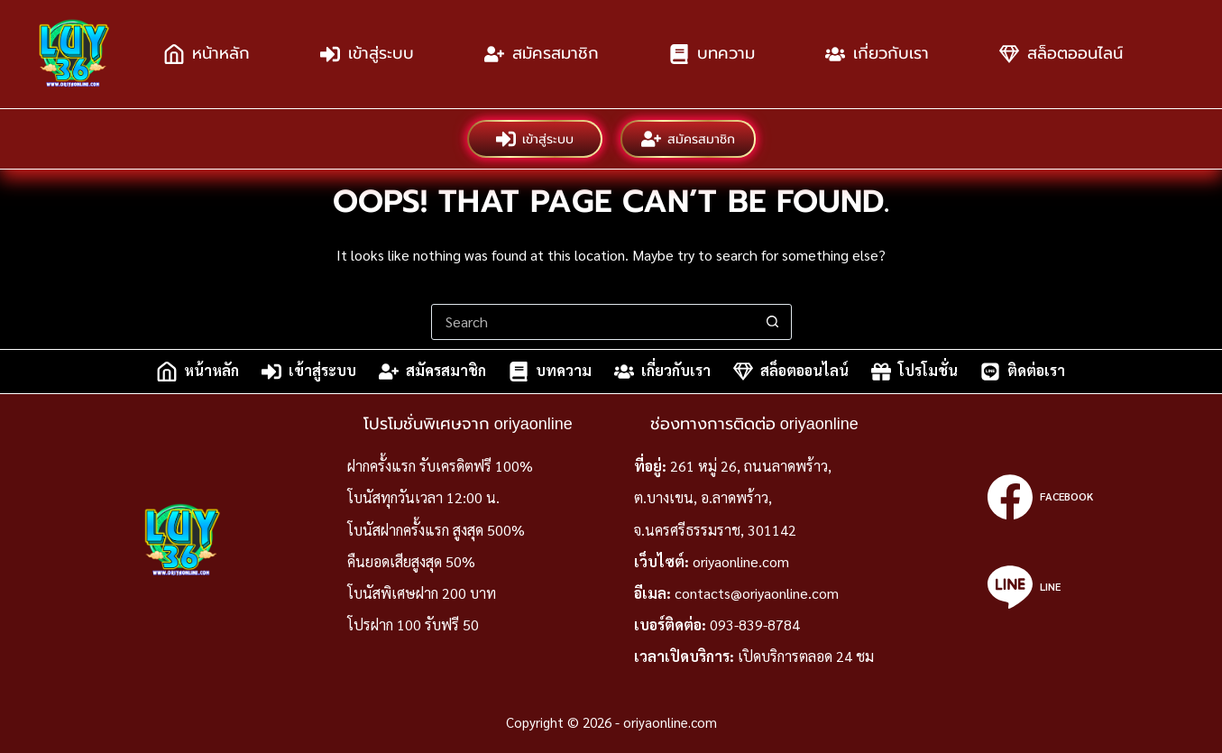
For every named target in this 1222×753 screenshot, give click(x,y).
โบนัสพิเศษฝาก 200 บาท (421, 592)
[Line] (1040, 587)
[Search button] (773, 322)
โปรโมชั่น (914, 371)
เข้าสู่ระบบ (367, 54)
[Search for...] (593, 322)
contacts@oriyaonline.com (757, 592)
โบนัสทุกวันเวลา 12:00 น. (423, 497)
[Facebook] (1040, 496)
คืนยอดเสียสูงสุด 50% (411, 561)
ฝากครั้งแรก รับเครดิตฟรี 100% (440, 465)
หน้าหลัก (207, 54)
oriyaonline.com (741, 561)
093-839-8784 (755, 624)
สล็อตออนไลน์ (1061, 54)
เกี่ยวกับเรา (877, 54)
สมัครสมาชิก (541, 54)
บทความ (712, 54)
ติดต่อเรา (1022, 371)
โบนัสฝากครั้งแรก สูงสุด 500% (436, 529)
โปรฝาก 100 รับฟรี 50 (413, 624)
